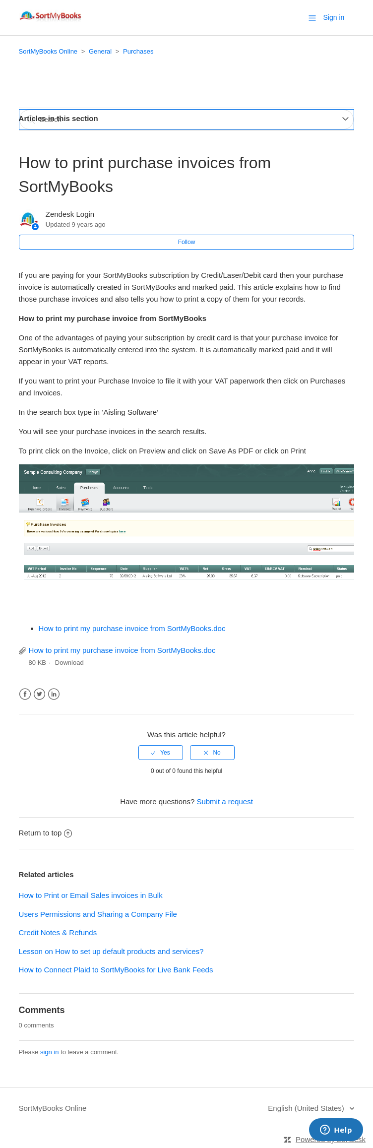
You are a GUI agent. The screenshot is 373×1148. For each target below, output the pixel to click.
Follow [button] (186, 242)
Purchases (138, 51)
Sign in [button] (334, 17)
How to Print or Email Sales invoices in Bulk (91, 895)
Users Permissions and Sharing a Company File (98, 914)
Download (69, 662)
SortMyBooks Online (48, 51)
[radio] (160, 752)
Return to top (45, 833)
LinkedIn (54, 694)
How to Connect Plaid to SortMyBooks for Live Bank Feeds (116, 969)
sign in (49, 1052)
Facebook (25, 694)
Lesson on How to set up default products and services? (111, 951)
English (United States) (307, 1108)
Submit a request (224, 801)
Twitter (39, 694)
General (100, 51)
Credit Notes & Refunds (58, 932)
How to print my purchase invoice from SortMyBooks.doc (132, 628)
